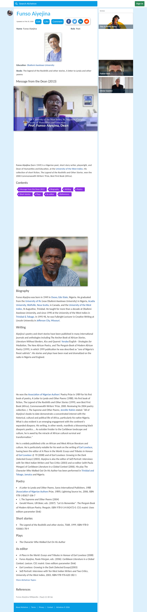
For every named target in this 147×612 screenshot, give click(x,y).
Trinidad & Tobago (25, 316)
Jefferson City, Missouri (48, 320)
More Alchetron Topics (26, 580)
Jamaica (28, 474)
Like (46, 21)
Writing (68, 189)
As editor (50, 194)
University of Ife (33, 301)
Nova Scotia (43, 305)
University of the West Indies (69, 168)
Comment (57, 21)
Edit (38, 21)
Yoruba (64, 341)
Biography (54, 189)
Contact (50, 607)
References (64, 194)
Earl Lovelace (85, 447)
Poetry (79, 189)
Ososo (54, 297)
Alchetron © (63, 607)
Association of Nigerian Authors (43, 394)
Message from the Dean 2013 (32, 189)
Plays (38, 194)
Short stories (25, 194)
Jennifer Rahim (68, 409)
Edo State (63, 297)
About (22, 607)
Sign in (139, 4)
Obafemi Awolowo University (40, 65)
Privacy (41, 607)
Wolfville (31, 305)
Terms (33, 607)
